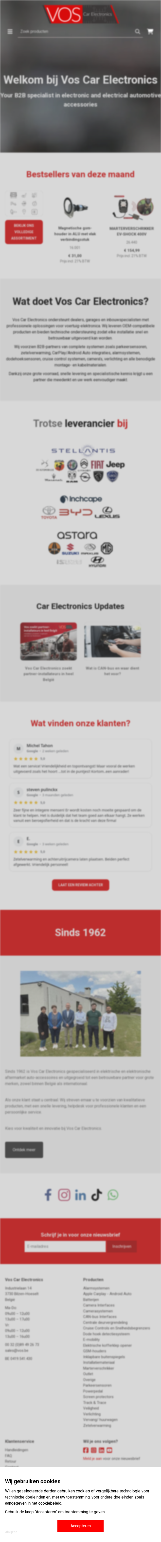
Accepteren (80, 1525)
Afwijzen (11, 1532)
